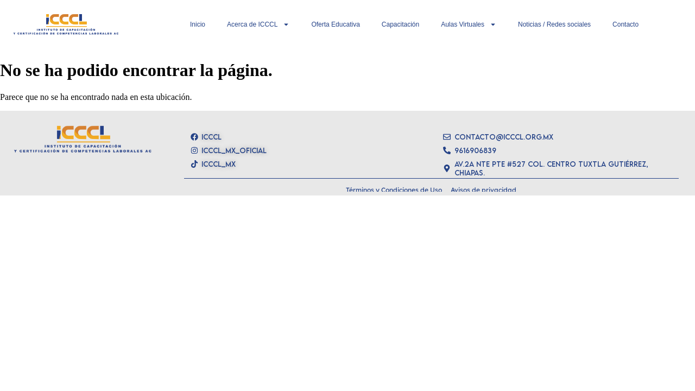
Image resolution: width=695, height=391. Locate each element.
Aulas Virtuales (468, 24)
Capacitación (400, 24)
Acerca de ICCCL (258, 24)
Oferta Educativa (335, 24)
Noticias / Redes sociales (554, 24)
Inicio (197, 24)
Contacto (625, 24)
